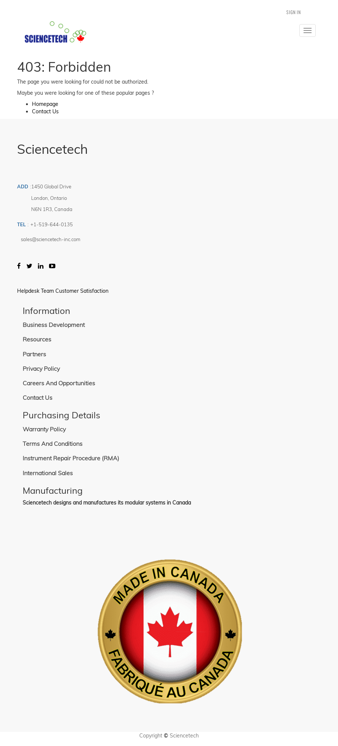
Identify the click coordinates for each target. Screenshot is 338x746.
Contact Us (45, 111)
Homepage (45, 104)
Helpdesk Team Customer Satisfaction (62, 291)
